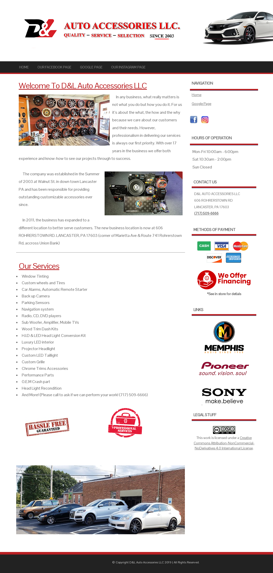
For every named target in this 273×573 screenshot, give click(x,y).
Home (24, 67)
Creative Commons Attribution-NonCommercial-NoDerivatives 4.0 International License (224, 443)
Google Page (91, 67)
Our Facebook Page (54, 67)
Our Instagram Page (128, 67)
